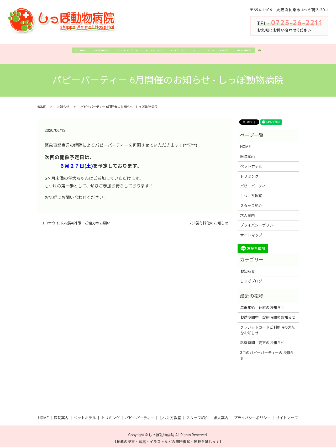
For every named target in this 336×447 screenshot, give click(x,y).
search (273, 52)
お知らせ (63, 102)
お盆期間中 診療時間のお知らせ (267, 313)
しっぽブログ (251, 277)
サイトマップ (251, 231)
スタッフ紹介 (225, 52)
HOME (70, 52)
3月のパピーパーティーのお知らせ (266, 351)
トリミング (153, 52)
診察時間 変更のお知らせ (262, 338)
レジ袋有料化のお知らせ (208, 219)
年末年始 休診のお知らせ (262, 303)
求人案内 (254, 52)
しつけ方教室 (251, 191)
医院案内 (93, 52)
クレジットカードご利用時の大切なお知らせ (267, 325)
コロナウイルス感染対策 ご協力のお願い (76, 219)
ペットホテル (122, 52)
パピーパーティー (188, 52)
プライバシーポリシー (258, 221)
